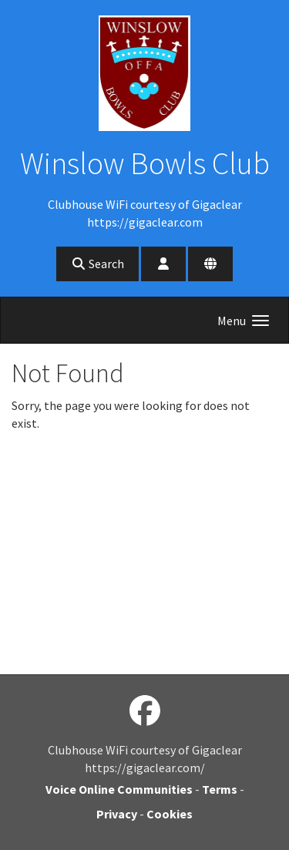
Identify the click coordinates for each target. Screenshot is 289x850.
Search (97, 263)
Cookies (169, 813)
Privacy (116, 813)
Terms (219, 789)
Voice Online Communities (119, 789)
